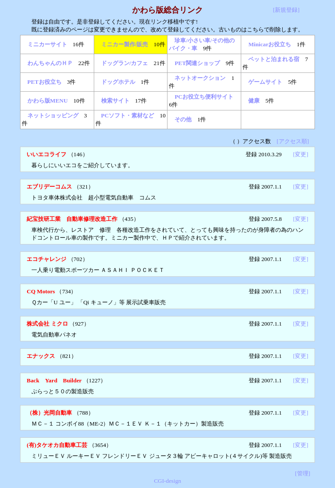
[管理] (302, 473)
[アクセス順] (293, 141)
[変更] (300, 154)
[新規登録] (286, 10)
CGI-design (167, 481)
